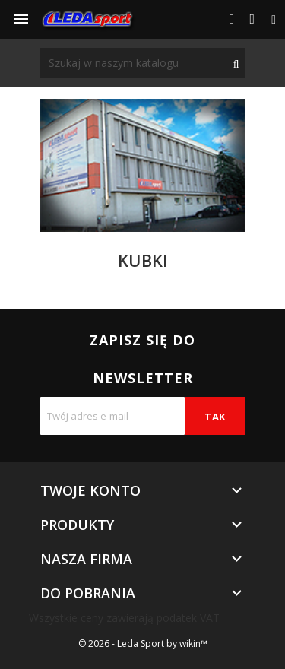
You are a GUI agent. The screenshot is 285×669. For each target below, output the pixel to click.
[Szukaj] (142, 63)
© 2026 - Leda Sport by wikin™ (142, 643)
